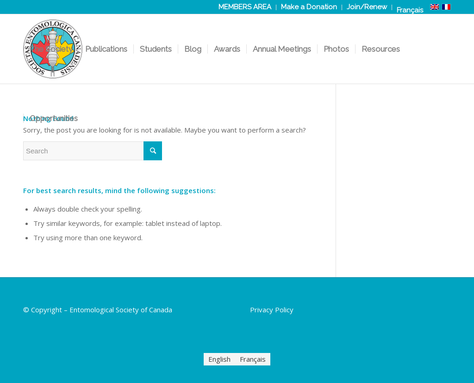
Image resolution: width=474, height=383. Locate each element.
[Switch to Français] (410, 10)
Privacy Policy (271, 309)
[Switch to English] (219, 359)
